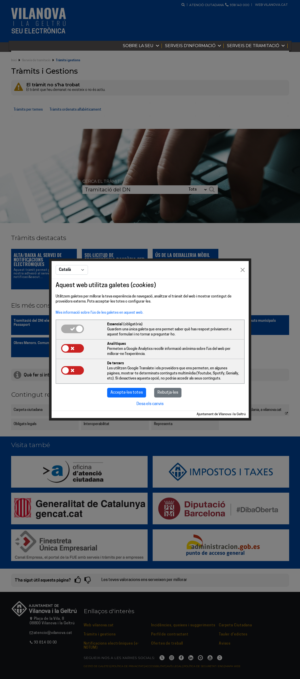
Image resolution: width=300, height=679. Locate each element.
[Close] (243, 270)
